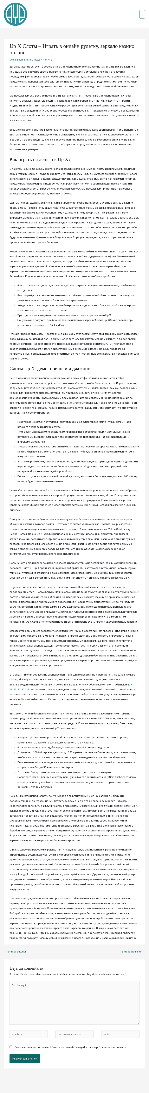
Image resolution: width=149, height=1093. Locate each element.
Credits (63, 1082)
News (37, 47)
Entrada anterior (15, 939)
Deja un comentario (21, 47)
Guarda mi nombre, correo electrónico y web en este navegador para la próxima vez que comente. (70, 1034)
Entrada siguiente (133, 939)
